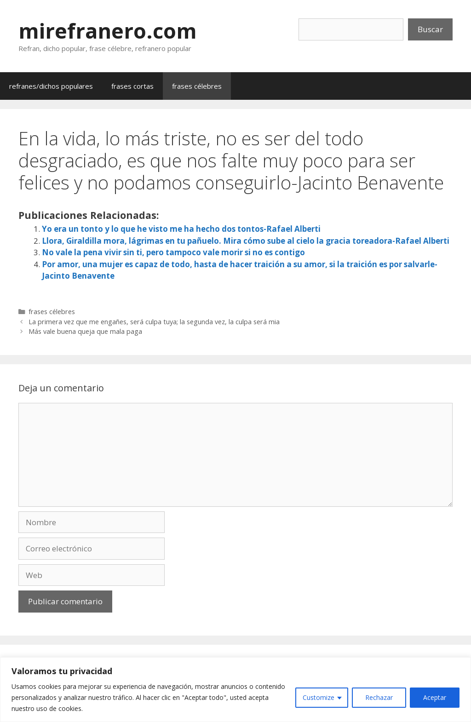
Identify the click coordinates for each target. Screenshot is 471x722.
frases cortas (132, 86)
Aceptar (434, 697)
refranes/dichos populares (51, 86)
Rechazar (379, 697)
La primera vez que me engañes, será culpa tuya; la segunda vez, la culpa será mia (154, 321)
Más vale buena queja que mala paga (85, 331)
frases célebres (197, 86)
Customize (318, 697)
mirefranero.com (107, 31)
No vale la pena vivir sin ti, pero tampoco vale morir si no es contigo (173, 252)
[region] (235, 689)
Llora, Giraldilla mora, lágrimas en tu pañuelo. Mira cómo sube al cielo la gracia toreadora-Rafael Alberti (245, 240)
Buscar (430, 29)
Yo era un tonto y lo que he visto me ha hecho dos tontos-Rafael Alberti (181, 228)
